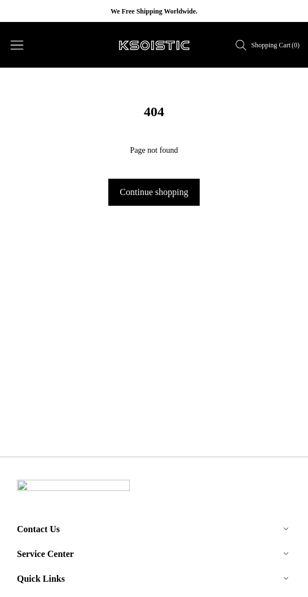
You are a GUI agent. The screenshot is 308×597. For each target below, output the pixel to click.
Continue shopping (154, 192)
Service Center (45, 551)
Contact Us (38, 526)
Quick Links (41, 576)
